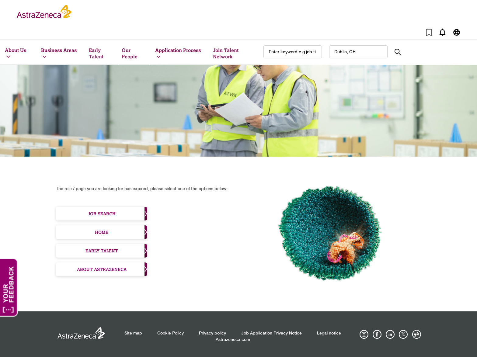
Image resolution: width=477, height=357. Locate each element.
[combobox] (358, 51)
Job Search (118, 213)
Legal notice (329, 333)
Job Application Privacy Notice (271, 333)
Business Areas (59, 50)
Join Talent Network (225, 53)
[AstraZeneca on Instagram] (364, 334)
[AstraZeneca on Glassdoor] (416, 334)
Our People (130, 53)
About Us (15, 50)
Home (121, 232)
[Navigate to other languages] (456, 32)
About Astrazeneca (112, 269)
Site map (133, 333)
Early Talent (96, 53)
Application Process (178, 50)
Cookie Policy (170, 333)
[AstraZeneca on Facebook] (377, 334)
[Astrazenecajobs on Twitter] (403, 334)
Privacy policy (212, 333)
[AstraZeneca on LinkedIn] (390, 334)
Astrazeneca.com (233, 340)
